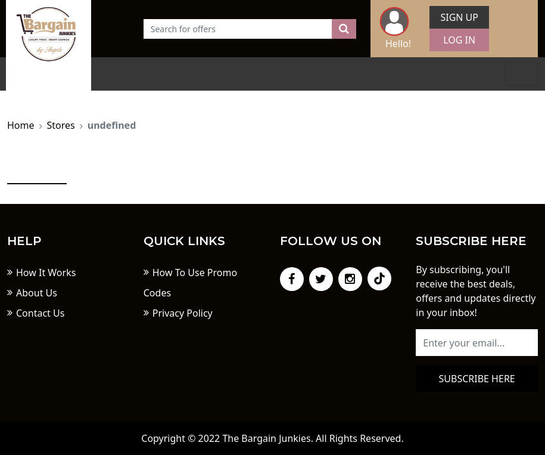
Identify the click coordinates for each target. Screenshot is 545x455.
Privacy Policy (182, 313)
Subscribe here (477, 378)
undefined (112, 125)
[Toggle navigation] (521, 74)
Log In (459, 40)
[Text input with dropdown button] (238, 29)
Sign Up (459, 17)
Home (21, 125)
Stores (61, 125)
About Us (36, 292)
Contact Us (40, 313)
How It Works (46, 272)
